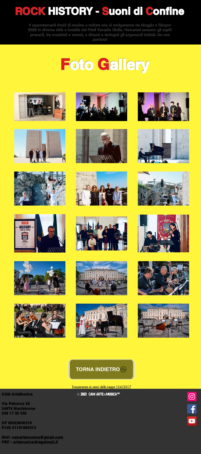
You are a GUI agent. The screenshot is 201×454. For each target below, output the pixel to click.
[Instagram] (191, 396)
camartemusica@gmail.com (37, 437)
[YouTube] (191, 421)
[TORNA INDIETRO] (101, 369)
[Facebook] (191, 408)
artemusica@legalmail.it (35, 442)
